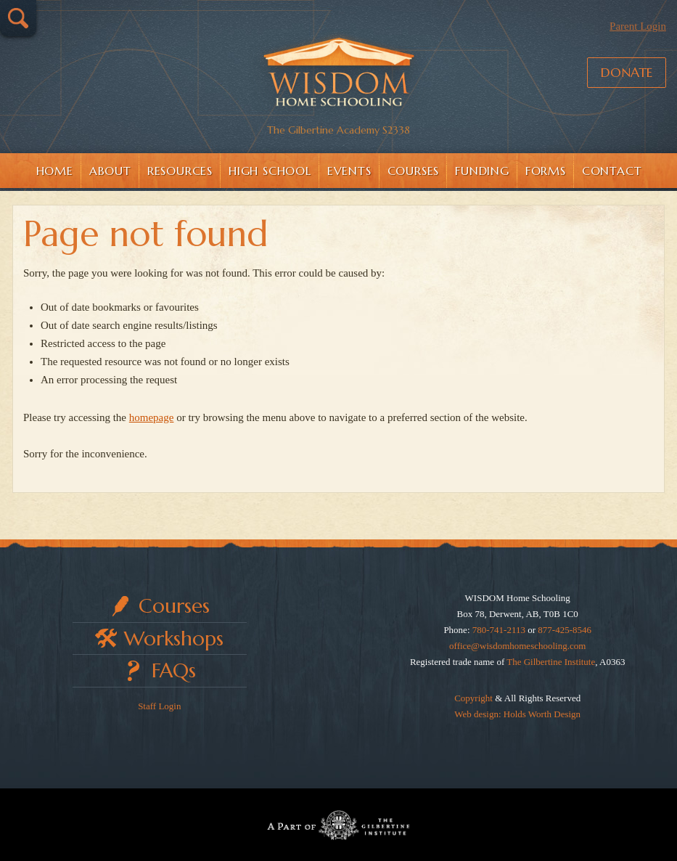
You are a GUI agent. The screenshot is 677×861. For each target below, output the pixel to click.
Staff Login (159, 706)
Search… (18, 18)
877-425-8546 (564, 629)
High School (270, 170)
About (110, 170)
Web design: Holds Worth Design (517, 714)
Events (349, 170)
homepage (151, 417)
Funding (482, 170)
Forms (545, 170)
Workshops (173, 638)
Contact (612, 170)
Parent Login (638, 26)
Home (54, 170)
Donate (626, 72)
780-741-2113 (498, 629)
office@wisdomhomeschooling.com (517, 645)
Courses (413, 170)
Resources (180, 170)
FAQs (174, 670)
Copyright (473, 698)
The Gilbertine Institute (550, 661)
